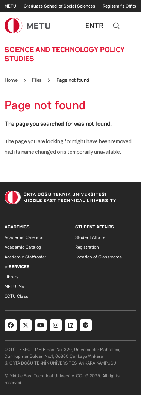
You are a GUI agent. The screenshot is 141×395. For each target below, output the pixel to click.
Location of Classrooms (98, 257)
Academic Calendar (24, 237)
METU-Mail (16, 287)
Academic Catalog (23, 247)
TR (98, 26)
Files (37, 80)
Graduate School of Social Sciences (59, 6)
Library (11, 277)
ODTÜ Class (16, 296)
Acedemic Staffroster (25, 257)
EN (89, 26)
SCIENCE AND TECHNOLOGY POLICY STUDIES (65, 54)
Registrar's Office (120, 6)
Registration (87, 247)
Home (11, 80)
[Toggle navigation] (132, 25)
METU (10, 6)
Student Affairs (90, 237)
